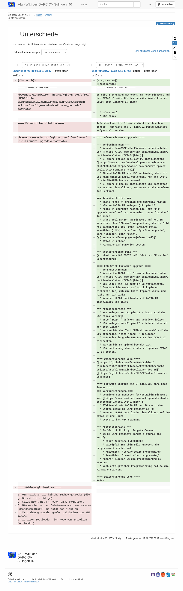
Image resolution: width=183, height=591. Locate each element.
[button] (148, 4)
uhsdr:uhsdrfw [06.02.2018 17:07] (111, 71)
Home (83, 4)
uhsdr (39, 15)
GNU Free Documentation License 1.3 (23, 582)
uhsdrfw (48, 15)
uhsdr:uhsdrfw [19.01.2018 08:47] (32, 71)
